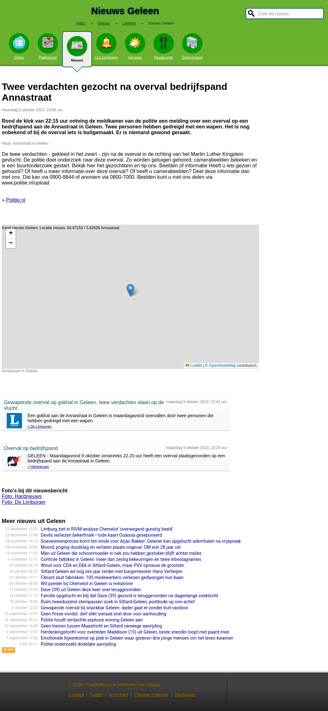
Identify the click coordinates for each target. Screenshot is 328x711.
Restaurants (163, 46)
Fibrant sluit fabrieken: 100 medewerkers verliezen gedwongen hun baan (112, 577)
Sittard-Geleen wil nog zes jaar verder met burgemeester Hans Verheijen (111, 571)
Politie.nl (15, 200)
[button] (130, 290)
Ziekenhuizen (192, 46)
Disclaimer (185, 695)
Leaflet (193, 365)
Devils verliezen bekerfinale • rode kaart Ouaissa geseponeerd (101, 535)
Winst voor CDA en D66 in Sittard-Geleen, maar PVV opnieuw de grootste (112, 565)
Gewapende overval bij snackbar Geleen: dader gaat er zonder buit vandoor (114, 607)
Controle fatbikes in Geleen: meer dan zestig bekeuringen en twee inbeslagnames (121, 559)
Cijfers (19, 46)
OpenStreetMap (222, 365)
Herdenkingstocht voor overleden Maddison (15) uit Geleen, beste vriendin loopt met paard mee (135, 632)
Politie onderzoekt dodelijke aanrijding (78, 644)
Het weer (135, 46)
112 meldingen (106, 46)
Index (80, 23)
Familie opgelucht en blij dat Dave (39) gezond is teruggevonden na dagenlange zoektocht (129, 595)
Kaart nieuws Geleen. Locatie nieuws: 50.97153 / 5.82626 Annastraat (129, 297)
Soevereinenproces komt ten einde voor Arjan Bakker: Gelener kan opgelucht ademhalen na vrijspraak (141, 541)
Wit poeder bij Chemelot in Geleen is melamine (87, 583)
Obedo (153, 684)
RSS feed (118, 695)
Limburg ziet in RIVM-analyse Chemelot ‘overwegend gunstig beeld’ (107, 529)
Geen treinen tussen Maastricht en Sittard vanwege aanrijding (101, 625)
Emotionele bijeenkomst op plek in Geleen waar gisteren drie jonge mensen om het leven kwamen (137, 638)
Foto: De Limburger (24, 502)
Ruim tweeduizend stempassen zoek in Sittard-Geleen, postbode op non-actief (118, 601)
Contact (76, 695)
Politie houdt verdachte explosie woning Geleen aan (92, 619)
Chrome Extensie (151, 695)
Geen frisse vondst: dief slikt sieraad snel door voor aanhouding (103, 613)
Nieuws (77, 51)
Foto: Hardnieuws (22, 496)
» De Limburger (40, 426)
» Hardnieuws (38, 466)
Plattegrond (48, 46)
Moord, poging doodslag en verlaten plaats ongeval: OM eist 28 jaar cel (111, 547)
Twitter (96, 695)
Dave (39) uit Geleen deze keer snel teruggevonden (91, 589)
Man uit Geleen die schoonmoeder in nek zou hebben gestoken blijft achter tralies (121, 553)
